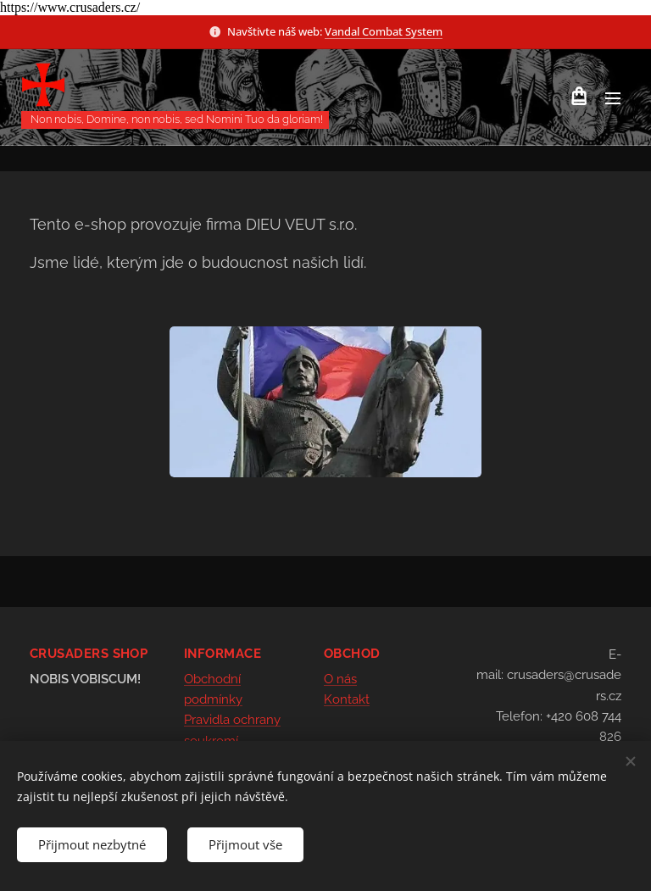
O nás (340, 679)
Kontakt (347, 699)
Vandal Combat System (383, 31)
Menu (612, 98)
